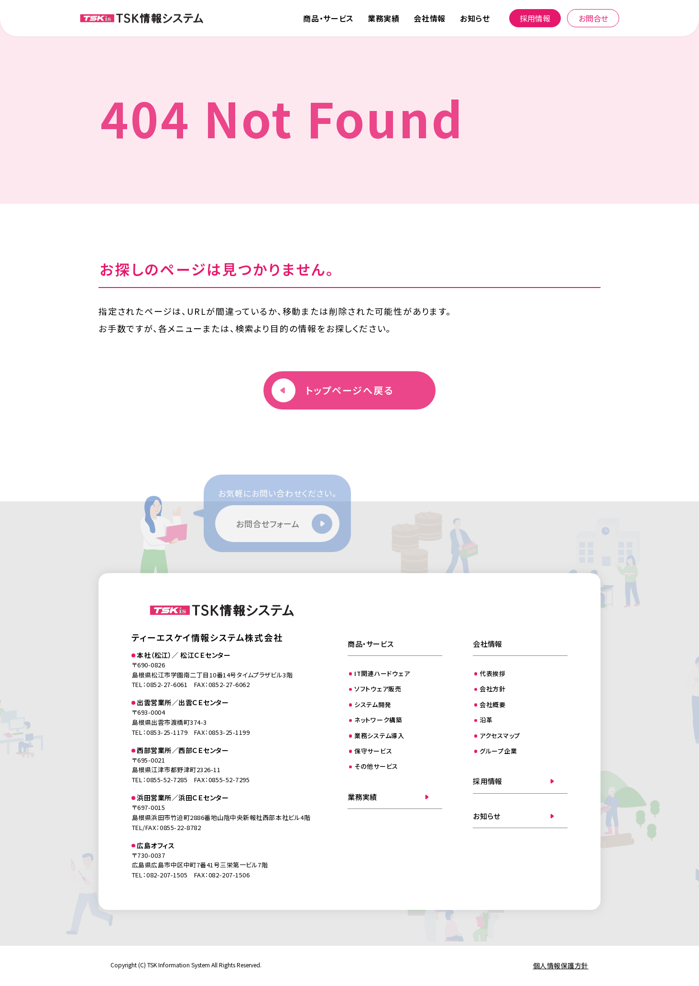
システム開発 (373, 704)
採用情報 (535, 18)
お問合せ (593, 18)
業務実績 (384, 18)
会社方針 (493, 688)
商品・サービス (328, 18)
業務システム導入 (379, 735)
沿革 (486, 719)
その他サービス (376, 766)
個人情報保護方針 (561, 965)
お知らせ (475, 18)
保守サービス (373, 750)
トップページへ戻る (349, 390)
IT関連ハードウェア (382, 673)
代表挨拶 (493, 673)
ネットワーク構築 (378, 719)
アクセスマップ (500, 735)
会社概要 (493, 704)
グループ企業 (498, 750)
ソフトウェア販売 (378, 688)
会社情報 (430, 18)
